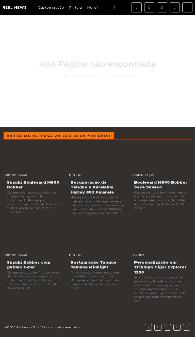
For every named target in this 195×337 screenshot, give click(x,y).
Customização (16, 175)
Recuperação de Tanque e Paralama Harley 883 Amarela (92, 187)
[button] (114, 7)
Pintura (75, 175)
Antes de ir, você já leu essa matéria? (59, 136)
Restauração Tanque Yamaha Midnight (94, 265)
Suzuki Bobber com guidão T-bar (28, 265)
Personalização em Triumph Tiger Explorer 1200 (160, 267)
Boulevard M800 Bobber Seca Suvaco (160, 185)
